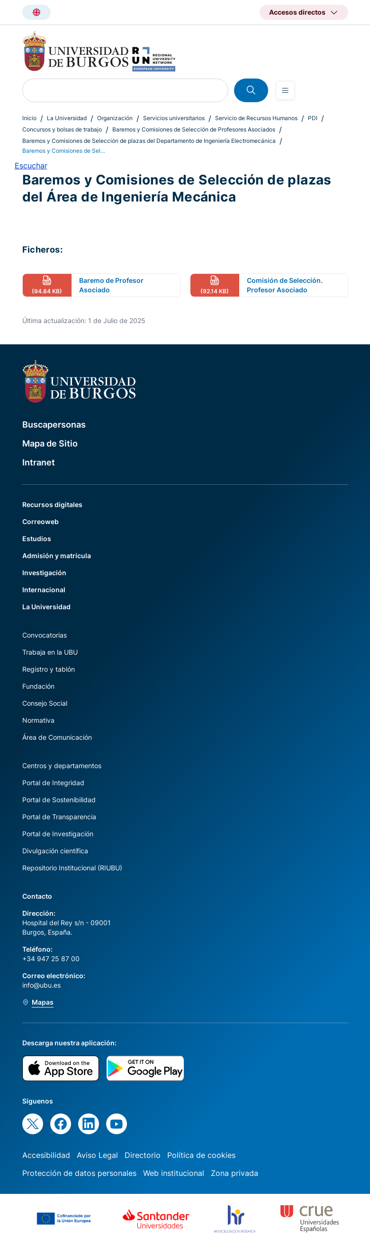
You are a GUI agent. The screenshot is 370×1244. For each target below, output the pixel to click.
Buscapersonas (54, 424)
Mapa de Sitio (50, 443)
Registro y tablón (48, 669)
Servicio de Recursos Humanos (256, 118)
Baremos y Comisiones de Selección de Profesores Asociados (193, 129)
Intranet (38, 462)
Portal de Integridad (53, 783)
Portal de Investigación (57, 834)
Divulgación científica (55, 851)
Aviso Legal (97, 1155)
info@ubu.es (41, 985)
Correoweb (40, 521)
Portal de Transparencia (59, 817)
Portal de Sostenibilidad (59, 800)
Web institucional (173, 1173)
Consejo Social (44, 703)
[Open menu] (285, 90)
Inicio (29, 118)
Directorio (143, 1155)
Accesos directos (297, 12)
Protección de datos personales (79, 1173)
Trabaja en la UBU (50, 652)
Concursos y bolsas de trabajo (62, 129)
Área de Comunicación (57, 737)
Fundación (38, 686)
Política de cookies (201, 1155)
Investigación (44, 573)
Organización (115, 118)
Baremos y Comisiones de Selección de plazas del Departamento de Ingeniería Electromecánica (149, 140)
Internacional (43, 590)
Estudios (36, 538)
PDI (312, 118)
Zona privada (234, 1173)
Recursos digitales (52, 504)
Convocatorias (44, 635)
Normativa (38, 720)
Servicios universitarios (174, 118)
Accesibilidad (46, 1155)
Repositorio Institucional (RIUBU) (72, 868)
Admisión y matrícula (56, 556)
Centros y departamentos (61, 766)
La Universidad (67, 118)
